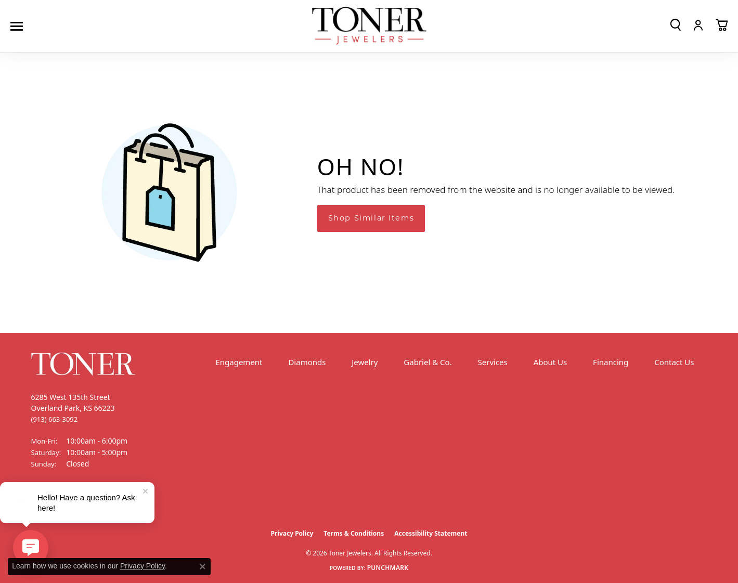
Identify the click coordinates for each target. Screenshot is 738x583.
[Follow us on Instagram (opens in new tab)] (67, 503)
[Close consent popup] (202, 566)
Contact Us (674, 362)
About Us (550, 362)
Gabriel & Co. (427, 362)
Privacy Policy (292, 533)
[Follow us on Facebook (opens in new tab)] (41, 503)
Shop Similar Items (371, 218)
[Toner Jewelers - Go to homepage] (369, 26)
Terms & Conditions (353, 533)
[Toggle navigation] (19, 26)
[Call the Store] (54, 419)
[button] (675, 25)
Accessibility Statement (430, 533)
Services (493, 362)
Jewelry (365, 362)
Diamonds (307, 362)
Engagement (238, 362)
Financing (610, 362)
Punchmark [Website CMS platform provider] (388, 567)
